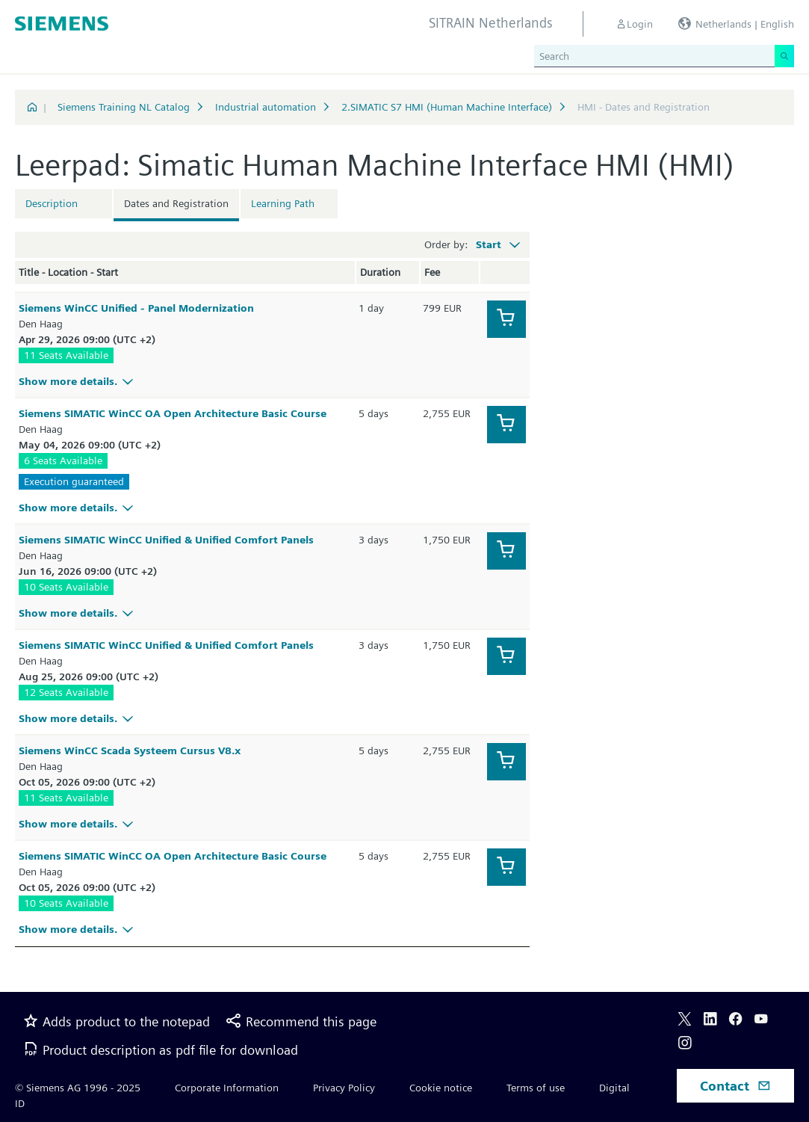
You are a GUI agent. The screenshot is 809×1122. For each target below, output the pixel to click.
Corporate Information (227, 1088)
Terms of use (535, 1088)
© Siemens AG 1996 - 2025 (77, 1088)
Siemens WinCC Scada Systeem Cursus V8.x (130, 750)
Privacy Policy (344, 1088)
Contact (735, 1086)
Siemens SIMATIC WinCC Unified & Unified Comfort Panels (166, 540)
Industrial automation (265, 107)
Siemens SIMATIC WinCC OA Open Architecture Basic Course (172, 413)
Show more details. (78, 381)
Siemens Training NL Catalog (124, 107)
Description (51, 203)
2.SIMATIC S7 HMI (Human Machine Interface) (446, 107)
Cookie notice (440, 1088)
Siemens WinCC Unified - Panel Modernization (136, 308)
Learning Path (282, 203)
